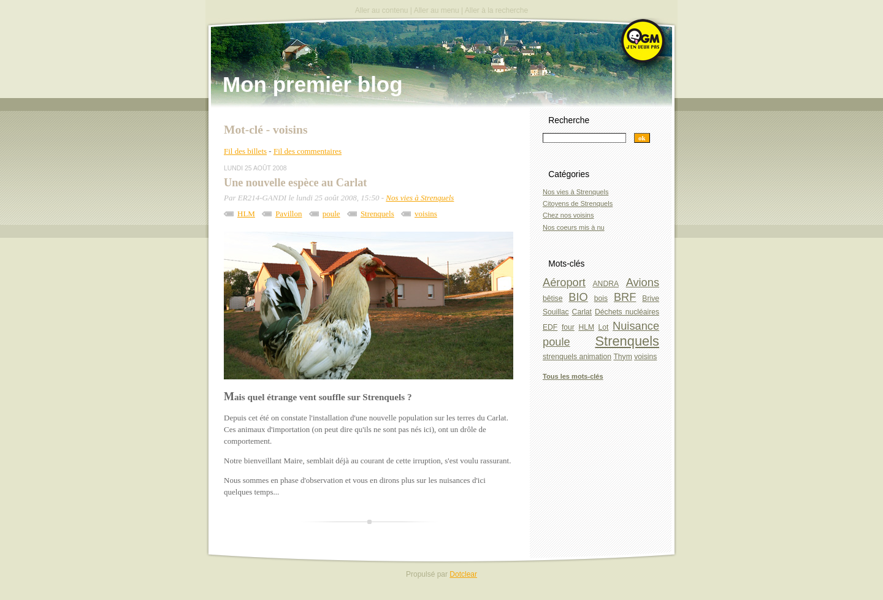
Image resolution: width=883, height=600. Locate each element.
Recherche (568, 120)
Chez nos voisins (568, 215)
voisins (426, 213)
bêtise (552, 298)
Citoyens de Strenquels (578, 203)
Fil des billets (245, 151)
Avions (642, 282)
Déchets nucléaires (627, 312)
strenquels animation (577, 356)
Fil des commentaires (307, 151)
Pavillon (288, 213)
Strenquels (377, 213)
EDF (550, 327)
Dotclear (463, 574)
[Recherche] (584, 138)
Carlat (582, 312)
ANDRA (606, 283)
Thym (622, 356)
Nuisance (636, 325)
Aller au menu (436, 10)
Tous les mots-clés (573, 376)
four (568, 327)
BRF (625, 297)
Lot (603, 327)
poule (331, 213)
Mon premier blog (313, 84)
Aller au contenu (381, 10)
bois (601, 298)
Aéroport (564, 282)
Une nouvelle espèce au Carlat (295, 183)
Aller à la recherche (496, 10)
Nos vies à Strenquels (420, 197)
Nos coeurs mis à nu (574, 227)
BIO (577, 297)
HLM (246, 213)
